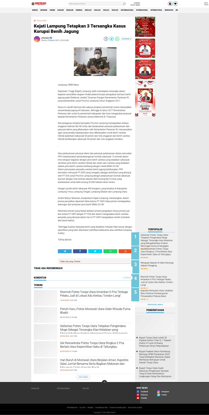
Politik (86, 388)
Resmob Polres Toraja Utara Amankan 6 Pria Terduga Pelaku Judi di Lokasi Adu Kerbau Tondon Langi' (93, 296)
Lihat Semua (83, 377)
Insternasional (139, 10)
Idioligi (115, 10)
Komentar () (126, 39)
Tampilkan (127, 277)
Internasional (155, 10)
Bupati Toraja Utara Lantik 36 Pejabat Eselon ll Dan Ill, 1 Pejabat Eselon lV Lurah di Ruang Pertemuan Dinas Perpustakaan (155, 338)
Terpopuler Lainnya (155, 302)
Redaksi (89, 407)
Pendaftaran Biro (101, 407)
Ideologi (95, 10)
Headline (75, 10)
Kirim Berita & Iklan (137, 407)
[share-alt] (65, 251)
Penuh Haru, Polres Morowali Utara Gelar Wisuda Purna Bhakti (91, 311)
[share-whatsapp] (117, 39)
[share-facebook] (106, 39)
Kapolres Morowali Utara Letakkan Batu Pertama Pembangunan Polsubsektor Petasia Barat (157, 292)
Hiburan (85, 10)
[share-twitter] (111, 39)
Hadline (64, 10)
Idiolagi (106, 10)
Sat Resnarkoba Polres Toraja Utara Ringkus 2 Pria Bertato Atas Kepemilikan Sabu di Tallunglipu (94, 347)
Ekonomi (45, 10)
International (171, 10)
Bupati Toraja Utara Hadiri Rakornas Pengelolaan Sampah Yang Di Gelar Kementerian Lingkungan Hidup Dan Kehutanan (155, 369)
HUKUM (55, 10)
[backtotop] (104, 382)
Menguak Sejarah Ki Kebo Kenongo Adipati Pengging (157, 263)
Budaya (36, 10)
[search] (97, 3)
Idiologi (125, 10)
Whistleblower (70, 407)
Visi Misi (80, 407)
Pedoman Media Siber (119, 407)
